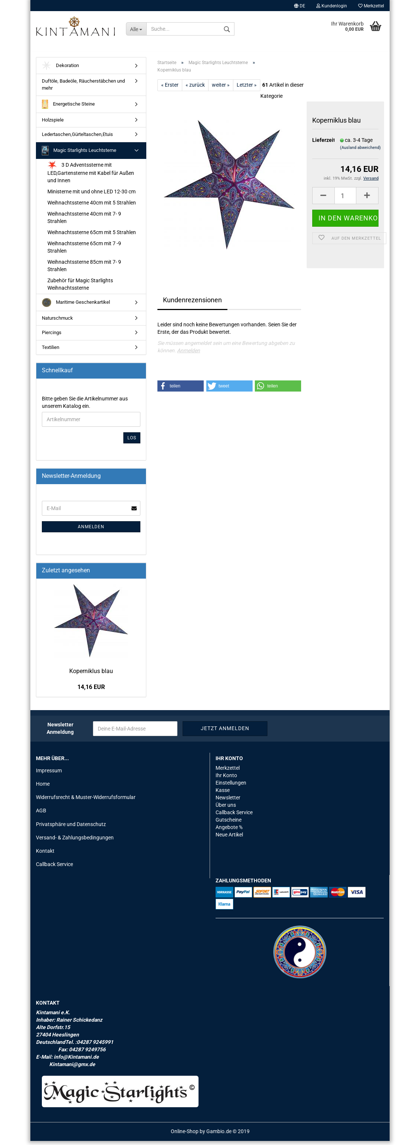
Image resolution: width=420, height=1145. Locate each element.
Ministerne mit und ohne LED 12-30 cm (91, 196)
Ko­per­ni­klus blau (91, 675)
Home (43, 788)
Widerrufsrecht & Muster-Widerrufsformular (86, 802)
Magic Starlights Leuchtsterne (79, 154)
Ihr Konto (226, 779)
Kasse (223, 794)
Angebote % (229, 831)
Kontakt (45, 855)
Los (131, 442)
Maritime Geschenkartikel (76, 306)
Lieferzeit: (320, 144)
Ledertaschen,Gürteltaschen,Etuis (77, 138)
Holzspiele (53, 124)
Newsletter (228, 802)
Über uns (226, 809)
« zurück (195, 89)
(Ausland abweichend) (360, 152)
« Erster (170, 89)
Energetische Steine (68, 108)
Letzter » (247, 89)
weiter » (221, 89)
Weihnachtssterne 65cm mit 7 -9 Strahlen (84, 251)
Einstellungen (231, 787)
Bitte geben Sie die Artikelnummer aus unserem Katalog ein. (85, 406)
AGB (41, 815)
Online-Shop (185, 1135)
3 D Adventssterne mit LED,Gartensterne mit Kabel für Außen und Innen (90, 176)
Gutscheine (228, 824)
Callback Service (54, 868)
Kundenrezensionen (192, 304)
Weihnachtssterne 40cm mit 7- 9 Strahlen (84, 221)
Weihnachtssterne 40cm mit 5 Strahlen (91, 207)
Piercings (51, 336)
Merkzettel (371, 6)
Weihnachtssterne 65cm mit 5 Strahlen (91, 236)
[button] (180, 390)
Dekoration (60, 69)
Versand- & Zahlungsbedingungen (75, 842)
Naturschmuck (57, 322)
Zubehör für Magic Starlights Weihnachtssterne (80, 288)
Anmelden (188, 354)
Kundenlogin (331, 6)
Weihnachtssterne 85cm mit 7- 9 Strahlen (84, 269)
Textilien (50, 351)
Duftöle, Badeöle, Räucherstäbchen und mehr (83, 89)
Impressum (49, 775)
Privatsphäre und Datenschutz (71, 828)
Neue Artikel (229, 839)
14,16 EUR (91, 691)
